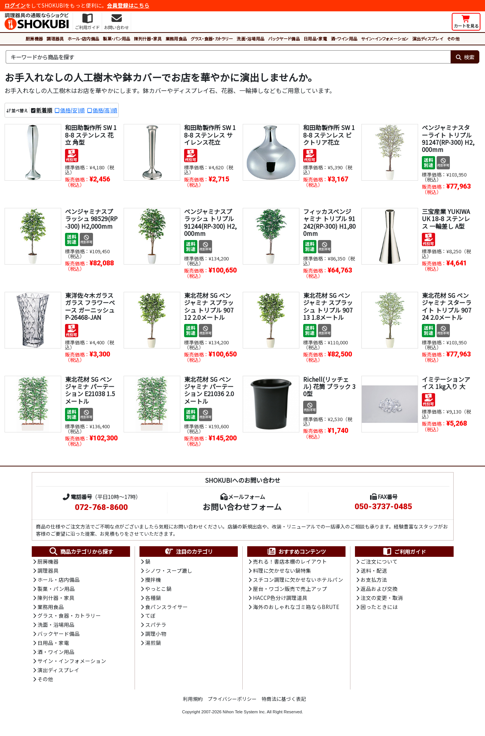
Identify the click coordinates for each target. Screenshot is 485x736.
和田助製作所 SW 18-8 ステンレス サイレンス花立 (210, 135)
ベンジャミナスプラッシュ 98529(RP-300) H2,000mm (91, 219)
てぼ (150, 617)
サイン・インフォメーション (384, 39)
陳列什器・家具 (147, 39)
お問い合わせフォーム (242, 507)
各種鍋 (153, 599)
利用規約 (193, 701)
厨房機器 (34, 39)
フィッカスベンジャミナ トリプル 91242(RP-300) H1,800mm (329, 222)
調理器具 (55, 39)
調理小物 (155, 636)
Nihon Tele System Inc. (244, 714)
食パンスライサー (166, 608)
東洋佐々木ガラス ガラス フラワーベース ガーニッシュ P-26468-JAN (90, 306)
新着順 (44, 110)
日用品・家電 (315, 39)
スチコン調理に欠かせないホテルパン (298, 580)
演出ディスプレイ (427, 39)
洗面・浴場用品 (250, 39)
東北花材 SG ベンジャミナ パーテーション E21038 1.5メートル (90, 390)
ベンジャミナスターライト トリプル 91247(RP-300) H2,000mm (448, 138)
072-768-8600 (101, 507)
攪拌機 (153, 580)
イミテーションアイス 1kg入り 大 (446, 383)
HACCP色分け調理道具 (280, 599)
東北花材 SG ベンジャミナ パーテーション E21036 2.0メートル (209, 390)
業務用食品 (176, 39)
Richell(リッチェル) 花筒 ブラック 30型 (329, 386)
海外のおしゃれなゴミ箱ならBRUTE (296, 608)
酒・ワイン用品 (344, 39)
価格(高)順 (105, 110)
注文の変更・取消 (382, 599)
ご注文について (379, 562)
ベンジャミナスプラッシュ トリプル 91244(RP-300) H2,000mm (210, 222)
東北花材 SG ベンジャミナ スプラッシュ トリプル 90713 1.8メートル (328, 306)
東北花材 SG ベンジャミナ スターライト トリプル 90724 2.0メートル (446, 306)
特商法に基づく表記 (284, 701)
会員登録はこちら (128, 5)
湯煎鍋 (153, 645)
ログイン (15, 5)
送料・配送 (374, 571)
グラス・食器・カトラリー (212, 39)
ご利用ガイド (404, 552)
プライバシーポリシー (232, 701)
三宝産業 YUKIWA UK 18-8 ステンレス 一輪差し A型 (446, 219)
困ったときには (379, 608)
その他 (453, 39)
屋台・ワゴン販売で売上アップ (290, 589)
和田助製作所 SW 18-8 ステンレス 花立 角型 (91, 135)
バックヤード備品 (284, 39)
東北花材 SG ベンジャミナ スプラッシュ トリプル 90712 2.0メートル (209, 306)
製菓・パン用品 (116, 39)
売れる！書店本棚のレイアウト (290, 562)
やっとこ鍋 (158, 589)
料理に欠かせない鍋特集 (282, 571)
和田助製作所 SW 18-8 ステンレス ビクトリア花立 (329, 135)
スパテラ (155, 626)
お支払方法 (374, 580)
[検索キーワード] (228, 57)
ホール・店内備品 (83, 39)
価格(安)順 (72, 110)
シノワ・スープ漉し (168, 571)
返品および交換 (379, 589)
